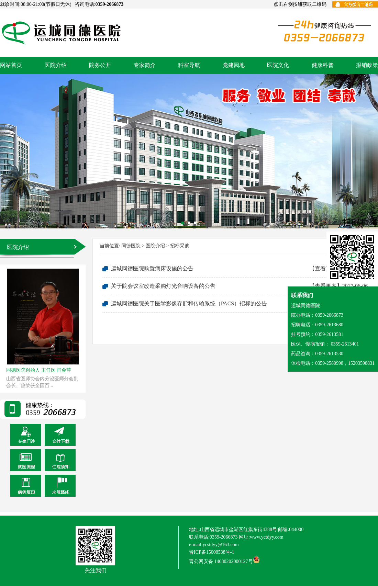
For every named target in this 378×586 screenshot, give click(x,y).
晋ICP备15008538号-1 (211, 552)
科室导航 (189, 65)
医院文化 (278, 65)
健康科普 (323, 65)
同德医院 (131, 245)
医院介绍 (56, 65)
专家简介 (145, 65)
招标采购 (179, 245)
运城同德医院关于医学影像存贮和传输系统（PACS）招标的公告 (239, 303)
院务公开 (100, 65)
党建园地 (234, 65)
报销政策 (367, 65)
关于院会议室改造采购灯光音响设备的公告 (239, 286)
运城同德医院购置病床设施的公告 (239, 268)
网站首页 (11, 65)
